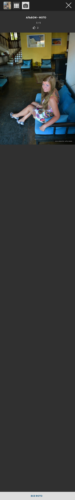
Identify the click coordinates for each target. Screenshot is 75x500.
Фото (42, 17)
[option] (37, 251)
